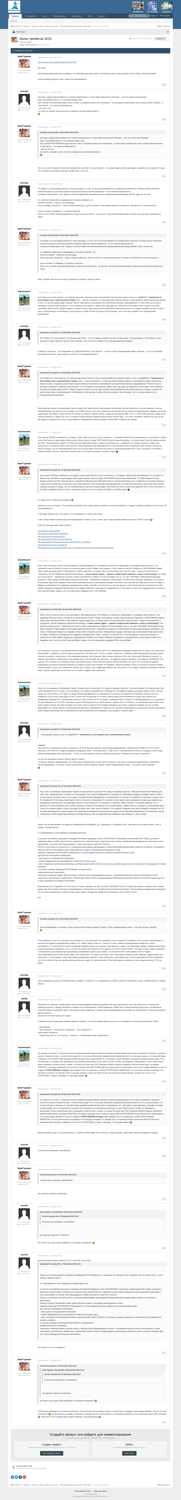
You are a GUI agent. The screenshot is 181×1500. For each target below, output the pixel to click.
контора (24, 91)
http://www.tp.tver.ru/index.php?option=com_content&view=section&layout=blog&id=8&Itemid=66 (76, 548)
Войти (154, 16)
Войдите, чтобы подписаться (142, 38)
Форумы (15, 16)
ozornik (24, 1145)
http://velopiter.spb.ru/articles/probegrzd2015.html (58, 62)
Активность (76, 16)
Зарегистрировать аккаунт (51, 1453)
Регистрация (165, 16)
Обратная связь (100, 1491)
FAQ (90, 16)
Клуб (45, 16)
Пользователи (59, 16)
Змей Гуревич (30, 45)
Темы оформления (82, 1491)
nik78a (24, 999)
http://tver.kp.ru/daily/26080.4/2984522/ (54, 534)
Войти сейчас (129, 1453)
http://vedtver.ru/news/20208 (50, 531)
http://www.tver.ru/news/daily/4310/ (52, 537)
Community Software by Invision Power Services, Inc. (90, 1496)
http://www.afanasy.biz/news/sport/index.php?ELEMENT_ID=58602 (65, 542)
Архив (100, 16)
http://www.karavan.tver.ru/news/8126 (53, 545)
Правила (13, 21)
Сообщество (31, 16)
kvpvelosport (24, 291)
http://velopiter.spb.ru (89, 861)
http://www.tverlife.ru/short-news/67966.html (56, 539)
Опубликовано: (51, 57)
